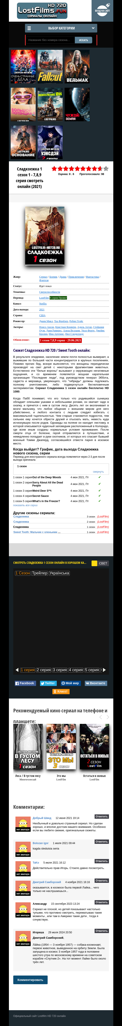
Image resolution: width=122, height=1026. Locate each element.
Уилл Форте (88, 330)
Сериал (43, 276)
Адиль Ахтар (84, 327)
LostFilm (44, 297)
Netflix (43, 303)
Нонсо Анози (46, 327)
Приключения (76, 276)
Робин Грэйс (76, 321)
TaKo (36, 862)
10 (106, 169)
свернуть (98, 471)
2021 (42, 309)
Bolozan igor (41, 843)
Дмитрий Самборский (47, 882)
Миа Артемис (56, 334)
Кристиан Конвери (65, 327)
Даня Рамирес (54, 330)
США (42, 315)
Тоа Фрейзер (61, 321)
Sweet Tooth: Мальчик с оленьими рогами (40, 532)
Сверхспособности (49, 291)
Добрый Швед (42, 818)
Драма (62, 276)
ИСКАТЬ (83, 40)
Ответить (102, 816)
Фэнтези (44, 280)
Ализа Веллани (71, 330)
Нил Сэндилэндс (74, 334)
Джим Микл (46, 321)
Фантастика (92, 276)
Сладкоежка (21, 516)
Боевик (53, 276)
